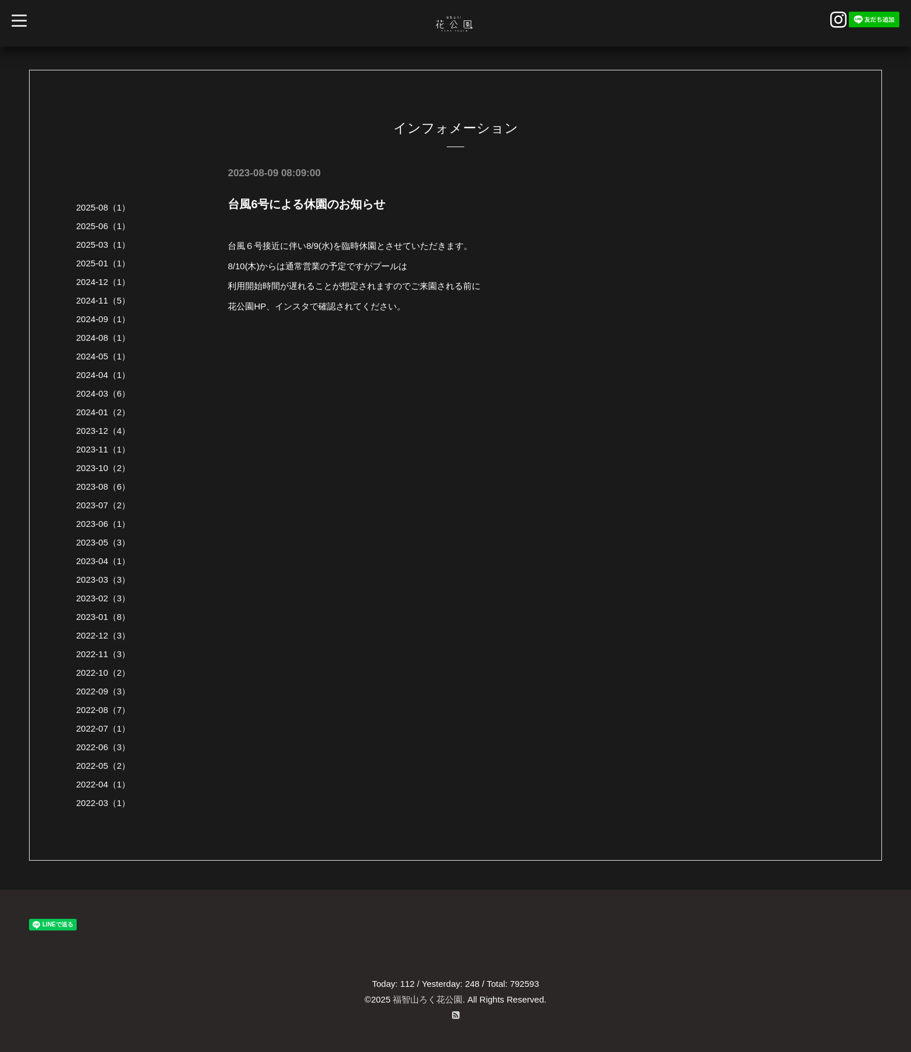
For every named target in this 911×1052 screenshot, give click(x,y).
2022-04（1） (103, 784)
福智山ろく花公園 (427, 999)
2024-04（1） (103, 375)
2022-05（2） (103, 766)
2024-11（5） (103, 300)
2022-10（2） (103, 672)
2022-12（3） (103, 635)
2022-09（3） (103, 691)
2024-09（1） (103, 319)
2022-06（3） (103, 747)
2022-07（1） (103, 728)
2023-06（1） (103, 524)
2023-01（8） (103, 617)
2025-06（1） (103, 226)
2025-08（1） (103, 207)
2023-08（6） (103, 486)
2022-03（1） (103, 803)
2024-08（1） (103, 338)
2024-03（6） (103, 393)
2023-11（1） (103, 449)
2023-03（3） (103, 579)
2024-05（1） (103, 356)
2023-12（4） (103, 431)
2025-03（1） (103, 244)
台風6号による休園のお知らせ (306, 204)
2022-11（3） (103, 654)
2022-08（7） (103, 710)
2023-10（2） (103, 468)
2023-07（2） (103, 505)
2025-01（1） (103, 263)
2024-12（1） (103, 282)
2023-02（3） (103, 598)
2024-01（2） (103, 412)
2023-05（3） (103, 542)
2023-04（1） (103, 561)
